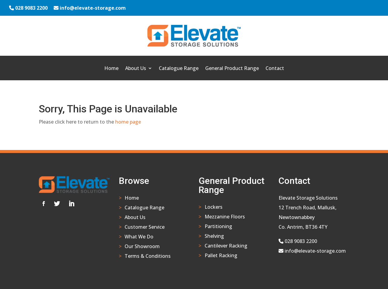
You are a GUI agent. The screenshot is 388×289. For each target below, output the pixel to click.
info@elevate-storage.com (93, 8)
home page (128, 121)
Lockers (213, 207)
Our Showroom (142, 246)
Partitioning (218, 226)
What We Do (139, 236)
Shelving (214, 236)
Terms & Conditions (148, 256)
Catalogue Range (179, 68)
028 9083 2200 (31, 8)
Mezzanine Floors (225, 216)
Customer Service (145, 227)
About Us (135, 68)
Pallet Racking (221, 255)
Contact (275, 68)
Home (111, 68)
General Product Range (232, 68)
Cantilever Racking (226, 245)
